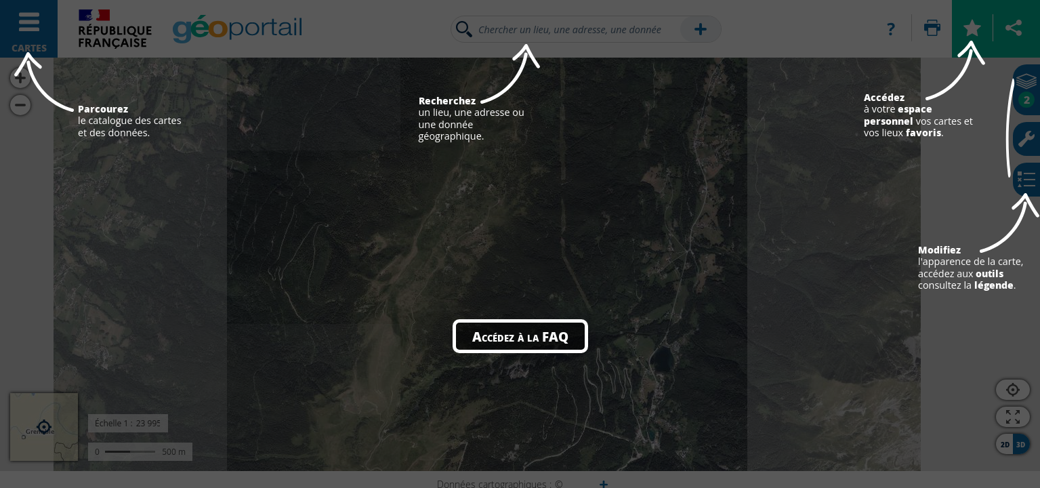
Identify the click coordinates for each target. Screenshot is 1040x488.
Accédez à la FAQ (520, 336)
